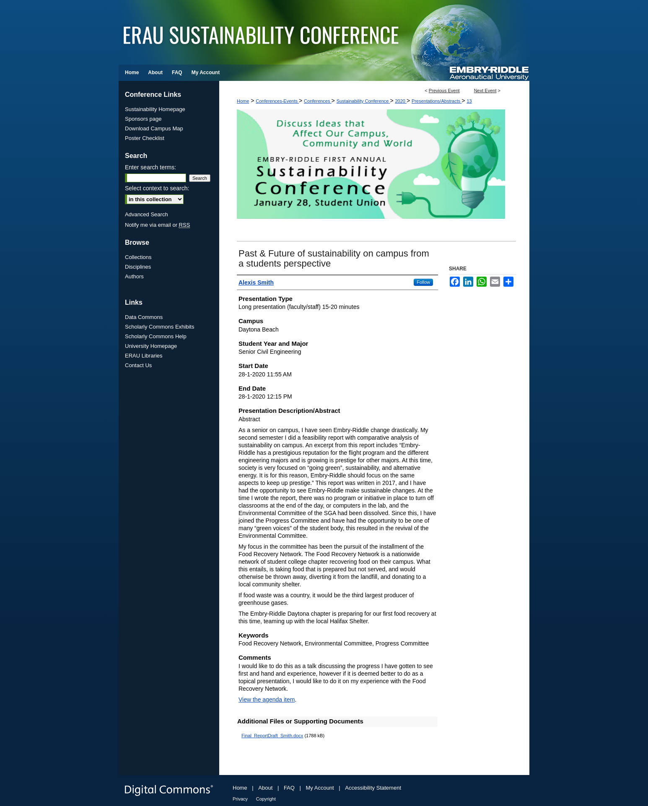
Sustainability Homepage (155, 109)
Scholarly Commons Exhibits (159, 327)
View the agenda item (266, 699)
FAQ (289, 788)
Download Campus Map (154, 128)
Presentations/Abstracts (436, 101)
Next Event (485, 90)
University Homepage (151, 346)
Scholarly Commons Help (156, 336)
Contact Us (138, 365)
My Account (320, 788)
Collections (138, 257)
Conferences (317, 101)
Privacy (240, 798)
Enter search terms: (150, 167)
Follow (423, 282)
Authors (134, 276)
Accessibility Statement (373, 788)
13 (469, 101)
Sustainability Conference (363, 101)
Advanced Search (146, 214)
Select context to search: (157, 188)
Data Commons (144, 317)
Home (243, 101)
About (265, 788)
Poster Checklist (144, 138)
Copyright (266, 798)
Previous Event (444, 90)
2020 (401, 101)
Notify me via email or (157, 225)
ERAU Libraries (144, 355)
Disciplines (138, 267)
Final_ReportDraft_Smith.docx (272, 735)
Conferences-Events (277, 101)
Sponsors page (143, 119)
